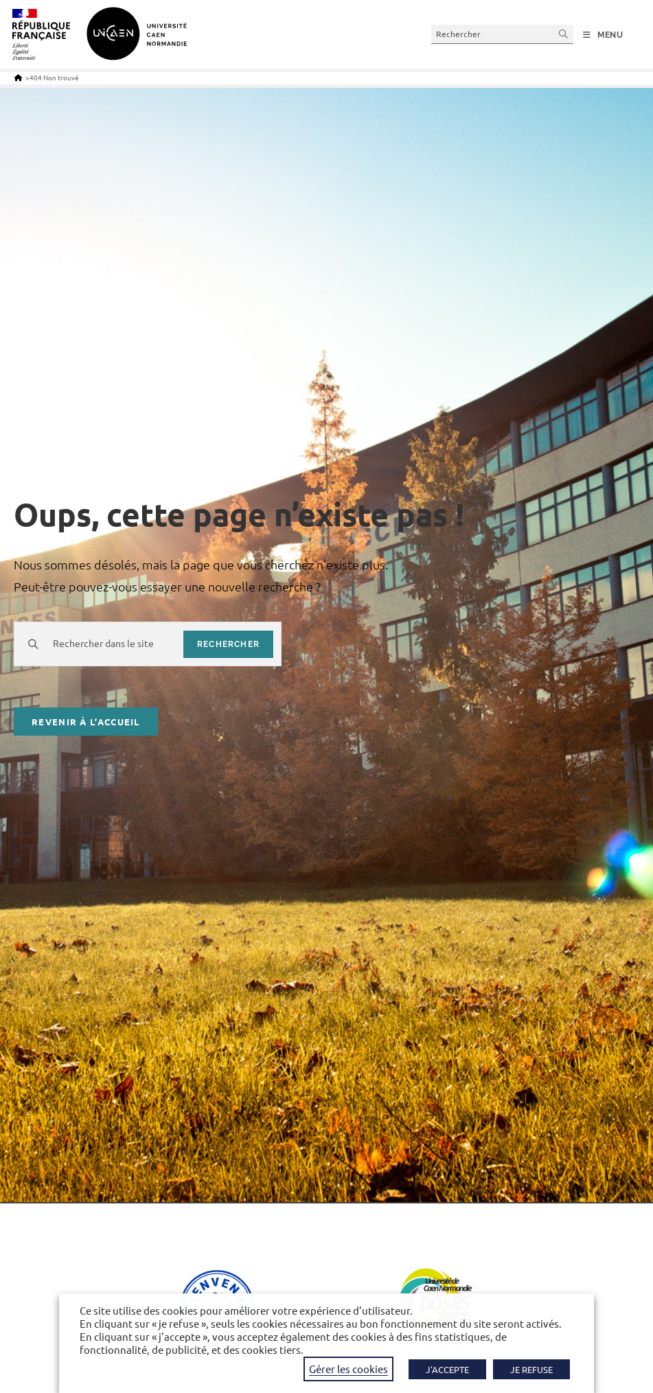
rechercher (228, 644)
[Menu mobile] (603, 35)
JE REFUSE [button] (531, 1369)
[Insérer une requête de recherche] (502, 34)
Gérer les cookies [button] (348, 1368)
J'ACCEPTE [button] (447, 1369)
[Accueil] (18, 77)
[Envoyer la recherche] (564, 34)
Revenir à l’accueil (86, 721)
